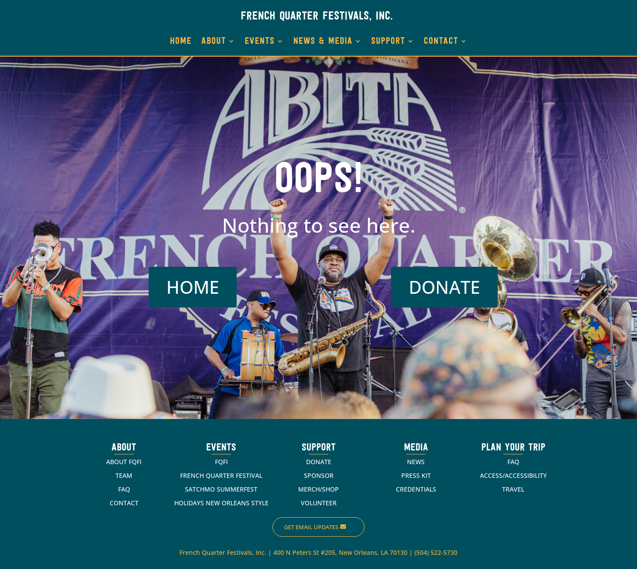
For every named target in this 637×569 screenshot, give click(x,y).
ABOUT (213, 41)
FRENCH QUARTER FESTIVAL (221, 475)
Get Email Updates (311, 527)
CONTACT (441, 41)
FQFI (221, 462)
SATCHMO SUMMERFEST (221, 489)
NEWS (416, 462)
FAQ (124, 489)
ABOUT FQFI (124, 462)
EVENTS (260, 41)
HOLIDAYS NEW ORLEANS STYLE (221, 503)
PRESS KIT (416, 475)
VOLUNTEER (319, 503)
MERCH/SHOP (318, 489)
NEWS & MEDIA (323, 41)
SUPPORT (388, 41)
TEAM (123, 475)
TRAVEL (513, 489)
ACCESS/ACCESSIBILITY (513, 475)
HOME (181, 41)
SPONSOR (319, 475)
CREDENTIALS (416, 489)
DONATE (444, 287)
